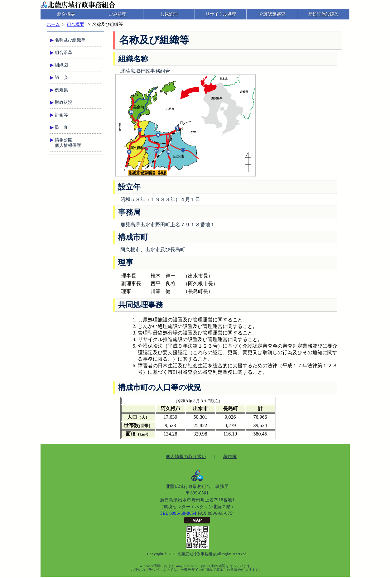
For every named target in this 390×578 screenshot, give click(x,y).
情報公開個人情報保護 (69, 142)
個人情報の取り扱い (186, 456)
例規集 (61, 90)
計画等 (61, 115)
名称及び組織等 (70, 40)
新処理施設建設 (323, 14)
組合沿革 (63, 52)
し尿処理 (169, 14)
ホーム (53, 24)
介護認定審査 (272, 14)
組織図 (61, 65)
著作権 (230, 456)
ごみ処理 (117, 14)
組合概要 (66, 14)
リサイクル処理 (220, 14)
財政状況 (63, 102)
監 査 (61, 127)
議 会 (61, 77)
